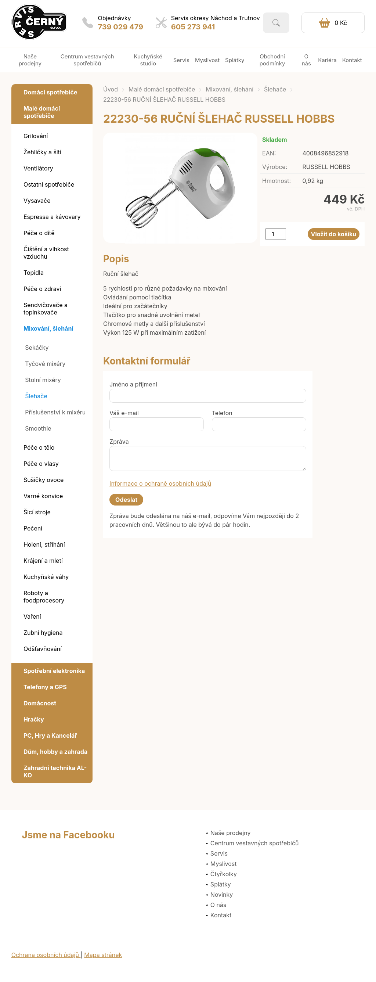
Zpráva (119, 441)
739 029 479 (120, 26)
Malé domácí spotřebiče (162, 89)
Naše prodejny (230, 833)
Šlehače (275, 89)
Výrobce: (274, 166)
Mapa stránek (103, 954)
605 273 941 (193, 26)
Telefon (222, 413)
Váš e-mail (124, 413)
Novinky (221, 894)
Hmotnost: (276, 180)
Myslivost (223, 863)
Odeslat (126, 499)
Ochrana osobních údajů (46, 954)
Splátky (220, 884)
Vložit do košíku (334, 234)
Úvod (110, 89)
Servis (219, 853)
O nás (218, 905)
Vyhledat (276, 22)
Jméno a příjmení (133, 384)
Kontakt (220, 915)
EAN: (269, 153)
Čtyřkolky (223, 874)
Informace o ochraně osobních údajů (160, 483)
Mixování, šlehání (229, 89)
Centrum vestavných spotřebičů (254, 843)
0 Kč (341, 22)
